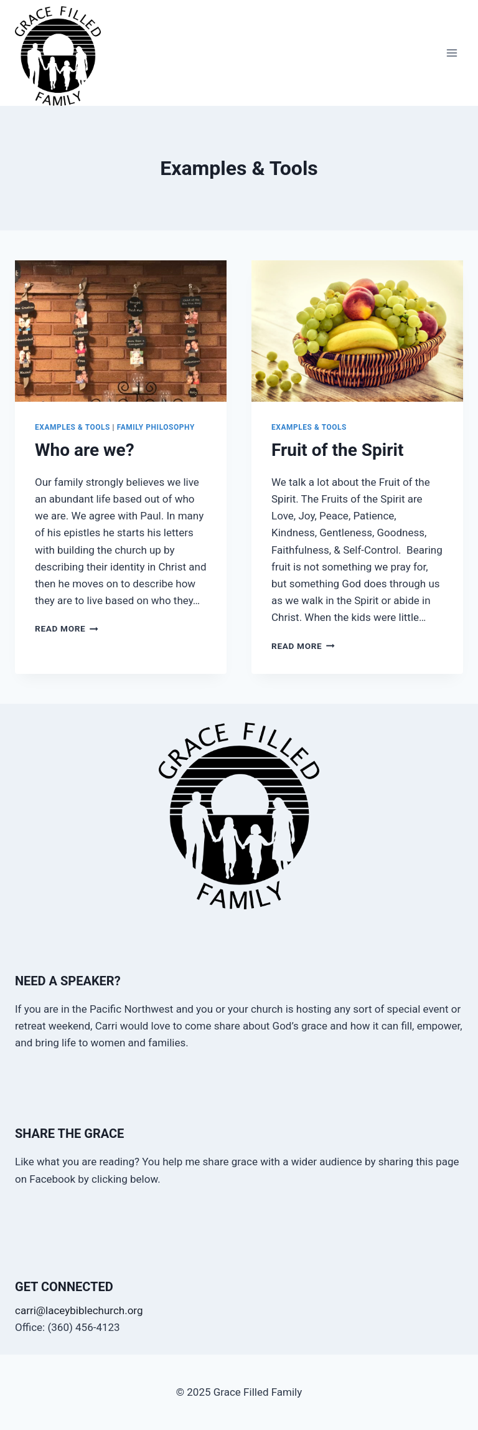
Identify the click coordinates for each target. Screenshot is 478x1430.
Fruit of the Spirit (337, 450)
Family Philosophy (156, 427)
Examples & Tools (72, 427)
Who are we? (84, 450)
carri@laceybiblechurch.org (79, 1310)
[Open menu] (451, 53)
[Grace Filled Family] (63, 56)
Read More (66, 628)
